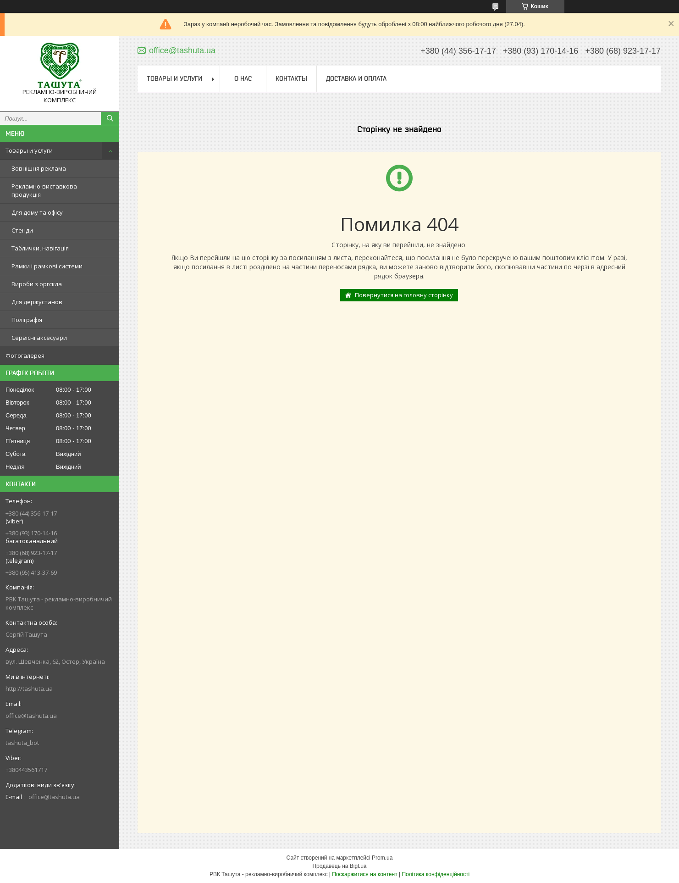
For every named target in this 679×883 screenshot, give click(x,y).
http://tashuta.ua (29, 688)
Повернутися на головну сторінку (404, 295)
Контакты (291, 78)
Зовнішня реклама (38, 168)
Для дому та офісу (37, 212)
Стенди (22, 230)
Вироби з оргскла (36, 284)
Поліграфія (26, 320)
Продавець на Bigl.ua (339, 866)
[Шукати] (110, 118)
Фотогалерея (25, 355)
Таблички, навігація (40, 248)
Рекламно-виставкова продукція (44, 190)
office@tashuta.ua (31, 715)
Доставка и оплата (356, 78)
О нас (243, 78)
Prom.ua (382, 858)
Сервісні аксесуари (39, 337)
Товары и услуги (29, 150)
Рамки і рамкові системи (47, 266)
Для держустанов (36, 302)
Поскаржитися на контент (364, 874)
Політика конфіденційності (435, 874)
